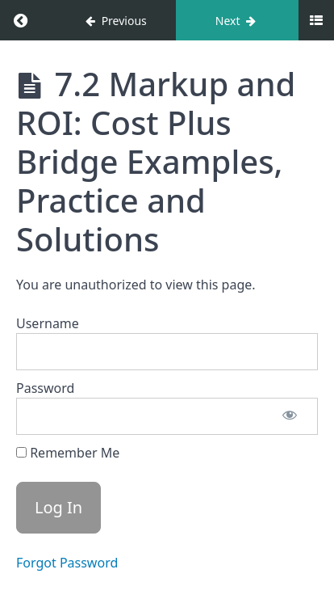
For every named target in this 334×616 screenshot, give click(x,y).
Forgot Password (67, 563)
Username (47, 323)
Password (45, 388)
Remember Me (67, 453)
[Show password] (289, 416)
